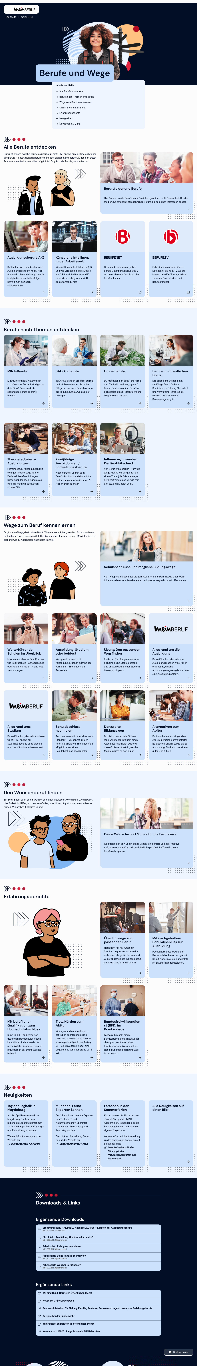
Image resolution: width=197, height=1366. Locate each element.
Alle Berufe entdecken (71, 88)
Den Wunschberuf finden (72, 105)
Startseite (9, 14)
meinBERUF (24, 14)
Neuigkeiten (65, 115)
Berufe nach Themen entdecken (76, 94)
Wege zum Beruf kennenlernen (75, 99)
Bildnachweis (180, 1349)
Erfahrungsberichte (69, 110)
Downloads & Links (69, 121)
